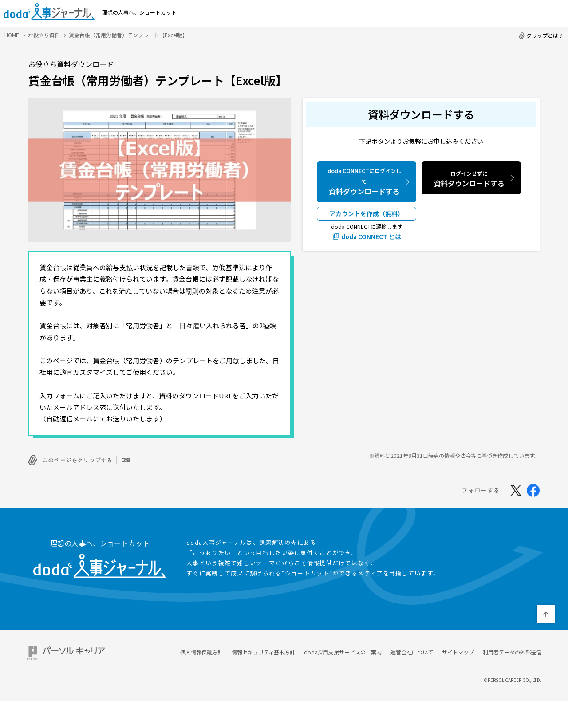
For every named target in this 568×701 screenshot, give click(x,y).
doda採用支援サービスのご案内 (343, 649)
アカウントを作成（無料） (366, 213)
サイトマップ (458, 649)
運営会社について (411, 649)
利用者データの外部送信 (512, 649)
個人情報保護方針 (201, 649)
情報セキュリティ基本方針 (263, 649)
